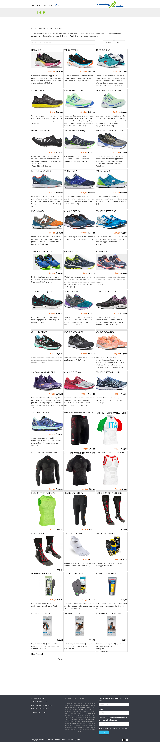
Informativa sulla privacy (42, 705)
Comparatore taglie (39, 712)
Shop (45, 5)
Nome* (101, 701)
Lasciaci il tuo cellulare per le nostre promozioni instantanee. (113, 719)
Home (32, 5)
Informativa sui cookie (40, 709)
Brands (39, 5)
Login (50, 5)
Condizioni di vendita (39, 702)
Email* (101, 709)
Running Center (37, 698)
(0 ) (57, 5)
